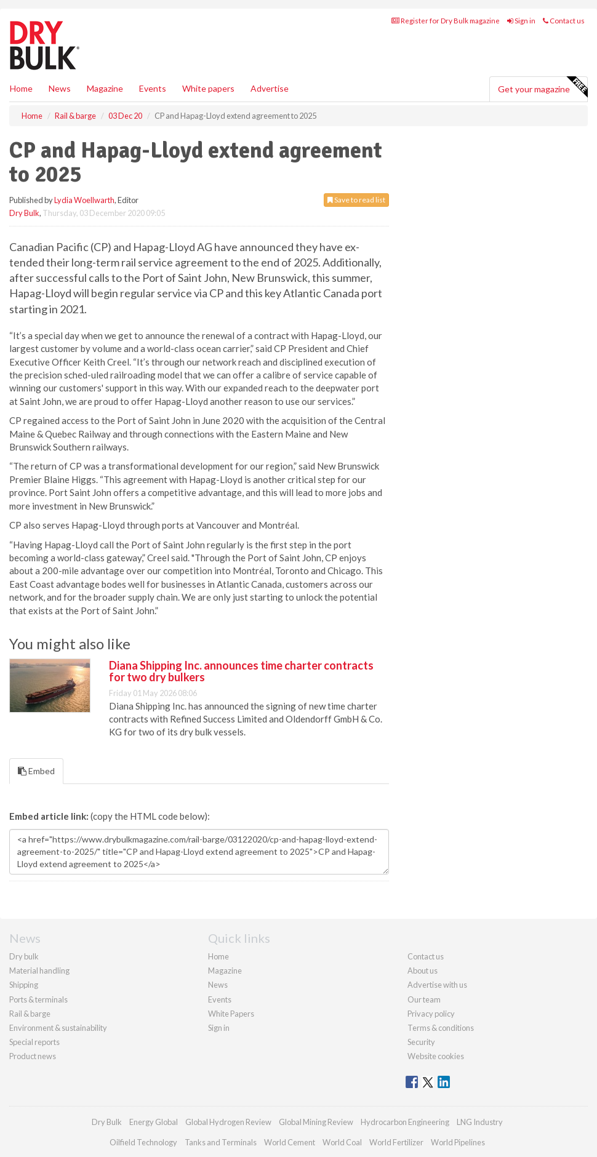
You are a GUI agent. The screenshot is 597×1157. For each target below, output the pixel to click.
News (218, 985)
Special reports (34, 1042)
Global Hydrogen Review (228, 1122)
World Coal (342, 1142)
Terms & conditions (440, 1028)
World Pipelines (458, 1142)
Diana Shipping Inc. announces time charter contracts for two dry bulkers (241, 671)
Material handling (39, 970)
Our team (424, 999)
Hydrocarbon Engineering (405, 1122)
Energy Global (153, 1122)
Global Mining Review (316, 1122)
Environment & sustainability (58, 1028)
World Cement (289, 1142)
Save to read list (356, 199)
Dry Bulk (24, 213)
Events (152, 88)
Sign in (521, 21)
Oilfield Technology (143, 1142)
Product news (32, 1056)
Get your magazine (542, 87)
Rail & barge (29, 1014)
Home (21, 88)
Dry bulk (24, 956)
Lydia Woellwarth (84, 200)
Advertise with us (437, 985)
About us (422, 970)
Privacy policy (431, 1014)
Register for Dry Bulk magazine (445, 21)
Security (421, 1042)
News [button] (60, 88)
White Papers (231, 1014)
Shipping (23, 985)
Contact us (564, 21)
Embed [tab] (36, 771)
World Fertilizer (396, 1142)
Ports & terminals (38, 999)
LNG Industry (480, 1122)
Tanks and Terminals (221, 1142)
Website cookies (435, 1056)
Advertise (269, 88)
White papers (208, 88)
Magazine (105, 88)
